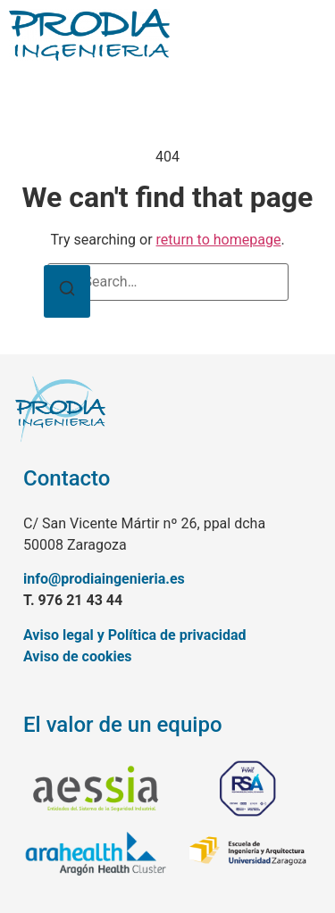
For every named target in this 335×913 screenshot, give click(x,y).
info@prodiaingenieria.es (104, 578)
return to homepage (218, 239)
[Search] (67, 291)
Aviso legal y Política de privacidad (135, 635)
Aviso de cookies (77, 656)
